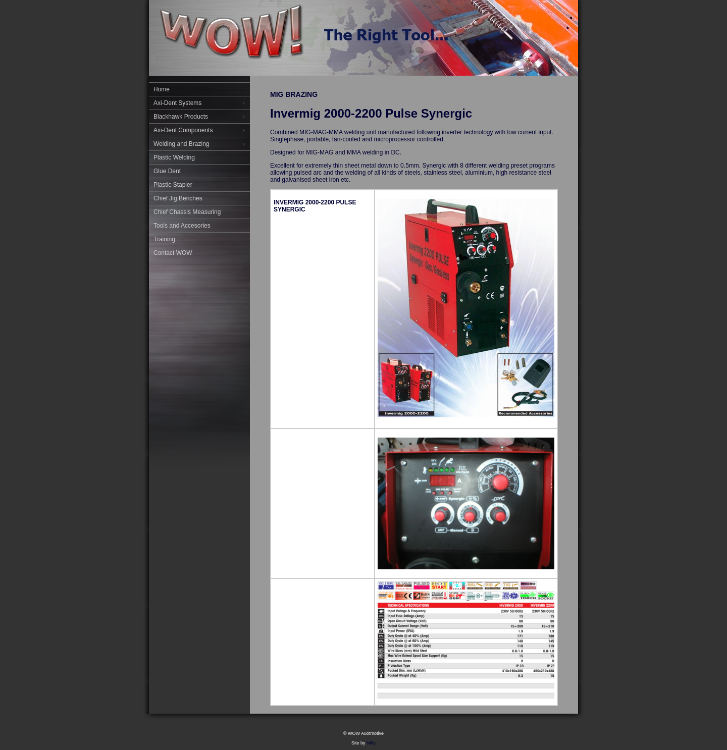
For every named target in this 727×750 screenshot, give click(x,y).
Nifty (371, 742)
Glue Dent (167, 171)
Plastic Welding (174, 157)
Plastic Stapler (172, 184)
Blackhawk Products (180, 116)
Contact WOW (172, 252)
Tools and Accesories (182, 225)
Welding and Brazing (181, 143)
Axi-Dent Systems (177, 102)
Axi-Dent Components (183, 130)
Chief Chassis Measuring (187, 212)
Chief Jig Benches (177, 198)
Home (161, 89)
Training (164, 239)
